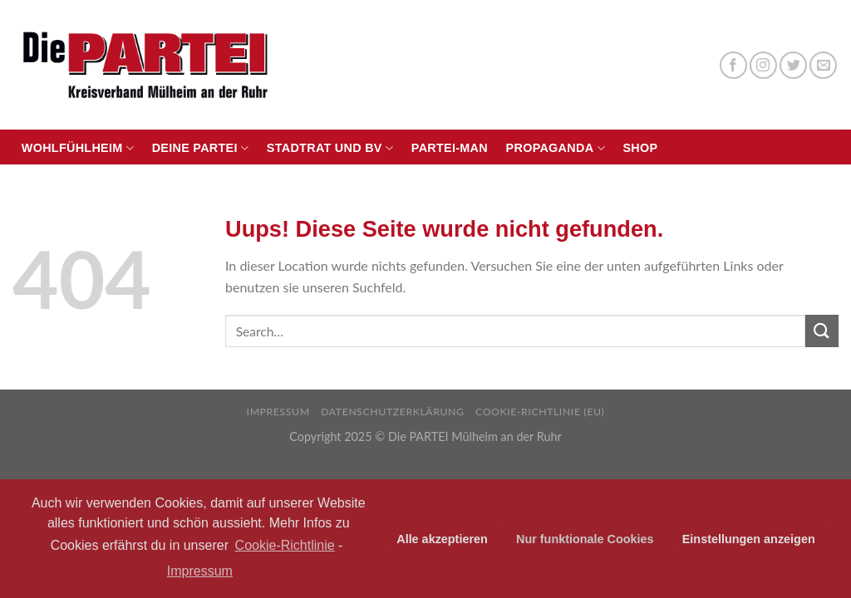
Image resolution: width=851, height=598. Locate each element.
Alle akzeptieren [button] (442, 539)
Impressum (278, 411)
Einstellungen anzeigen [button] (748, 539)
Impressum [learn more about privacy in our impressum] (200, 571)
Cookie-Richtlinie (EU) (539, 411)
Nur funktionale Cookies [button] (585, 539)
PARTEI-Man (449, 147)
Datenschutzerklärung (392, 411)
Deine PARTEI (200, 148)
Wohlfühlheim (78, 148)
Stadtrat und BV (330, 148)
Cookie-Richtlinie (285, 545)
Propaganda (555, 148)
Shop (639, 147)
